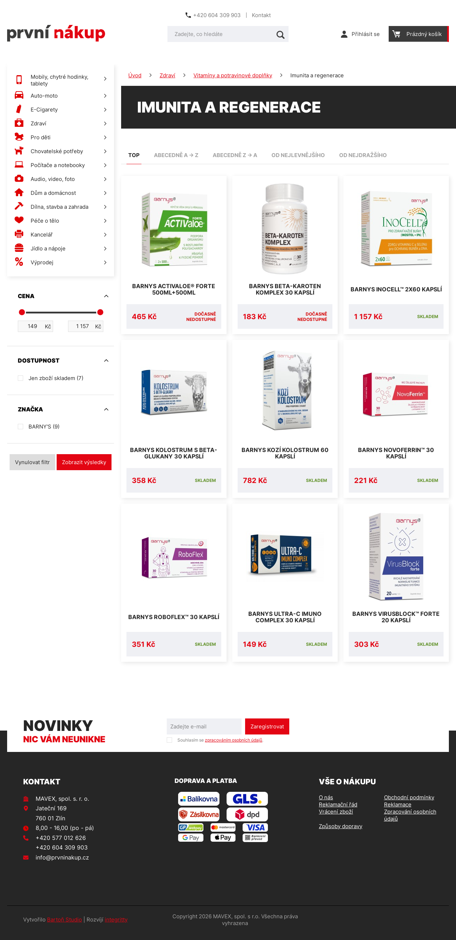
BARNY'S (43, 426)
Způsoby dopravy (340, 832)
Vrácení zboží (336, 818)
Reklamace (397, 810)
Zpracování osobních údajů (410, 822)
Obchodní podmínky (409, 803)
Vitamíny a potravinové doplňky (232, 75)
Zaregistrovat (267, 732)
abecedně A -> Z (176, 155)
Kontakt (261, 15)
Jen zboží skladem (55, 378)
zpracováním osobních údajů (233, 746)
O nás (326, 803)
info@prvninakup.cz (62, 863)
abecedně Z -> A (235, 155)
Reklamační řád (338, 810)
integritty (116, 926)
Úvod (134, 75)
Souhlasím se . (220, 746)
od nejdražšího (363, 155)
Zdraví (167, 75)
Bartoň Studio (64, 926)
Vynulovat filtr (32, 462)
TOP (134, 155)
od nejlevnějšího (298, 155)
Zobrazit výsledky (84, 462)
